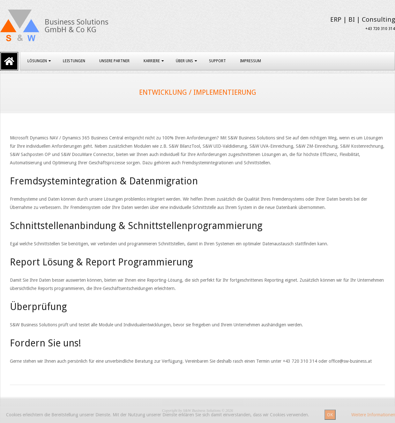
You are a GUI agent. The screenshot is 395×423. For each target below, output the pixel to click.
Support (217, 61)
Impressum (250, 61)
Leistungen (74, 61)
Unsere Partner (114, 61)
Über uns (184, 61)
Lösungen (37, 61)
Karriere (152, 61)
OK (330, 414)
